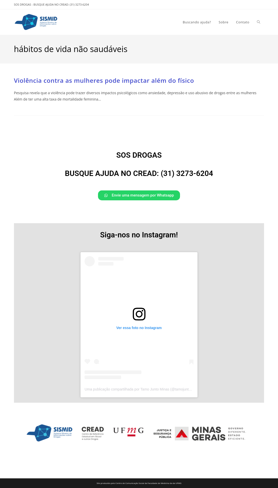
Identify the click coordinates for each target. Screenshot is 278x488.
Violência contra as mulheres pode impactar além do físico (104, 80)
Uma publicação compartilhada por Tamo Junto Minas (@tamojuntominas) (143, 389)
